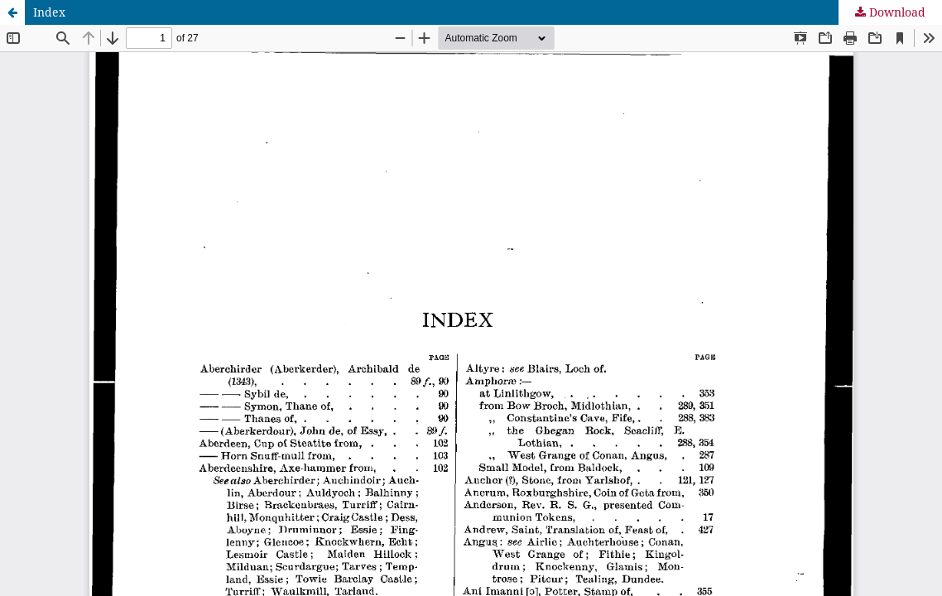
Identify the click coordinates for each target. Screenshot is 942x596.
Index (49, 12)
